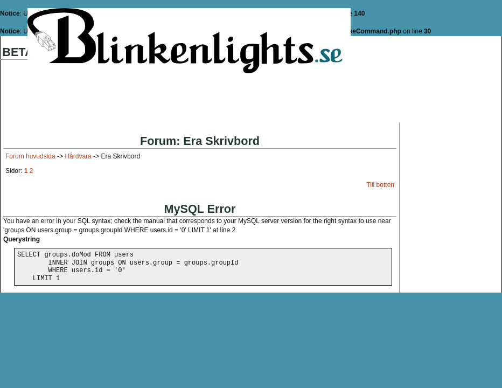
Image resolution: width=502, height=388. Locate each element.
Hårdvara (78, 156)
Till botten (380, 185)
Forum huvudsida (30, 156)
